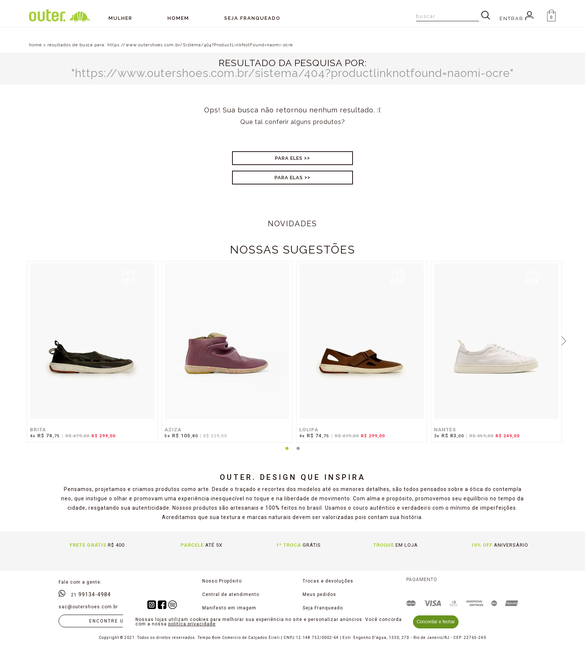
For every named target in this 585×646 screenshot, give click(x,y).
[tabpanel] (90, 355)
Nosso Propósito (222, 581)
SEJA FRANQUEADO (252, 18)
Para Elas (289, 177)
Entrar (517, 18)
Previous (21, 340)
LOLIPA (308, 429)
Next (563, 340)
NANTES (445, 429)
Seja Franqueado (323, 608)
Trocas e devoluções (328, 581)
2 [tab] (298, 453)
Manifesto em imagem (229, 608)
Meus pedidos (319, 594)
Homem (178, 18)
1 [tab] (287, 453)
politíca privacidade (192, 624)
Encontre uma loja (118, 621)
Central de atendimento (230, 594)
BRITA (38, 429)
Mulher (120, 18)
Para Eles (289, 158)
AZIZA (173, 429)
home (35, 45)
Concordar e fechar (436, 621)
